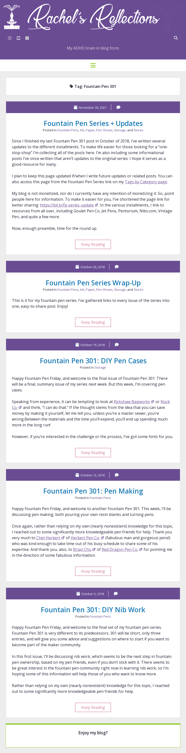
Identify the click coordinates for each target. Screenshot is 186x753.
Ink (82, 130)
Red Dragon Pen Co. (122, 549)
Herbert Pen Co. (87, 537)
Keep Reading (96, 245)
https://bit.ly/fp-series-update (69, 205)
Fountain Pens (67, 130)
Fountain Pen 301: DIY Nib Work (93, 609)
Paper (90, 130)
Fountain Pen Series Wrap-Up (93, 282)
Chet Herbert (50, 537)
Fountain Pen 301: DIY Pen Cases (93, 360)
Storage (120, 130)
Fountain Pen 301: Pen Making (93, 491)
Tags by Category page (146, 181)
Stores (138, 130)
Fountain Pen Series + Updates (93, 123)
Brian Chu (84, 549)
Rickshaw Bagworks (134, 401)
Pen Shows (104, 130)
